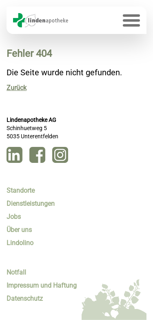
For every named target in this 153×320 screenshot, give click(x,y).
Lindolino (20, 243)
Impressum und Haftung (42, 285)
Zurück (17, 88)
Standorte (21, 190)
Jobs (14, 217)
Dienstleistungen (31, 203)
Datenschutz (25, 298)
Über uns (19, 230)
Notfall (16, 272)
